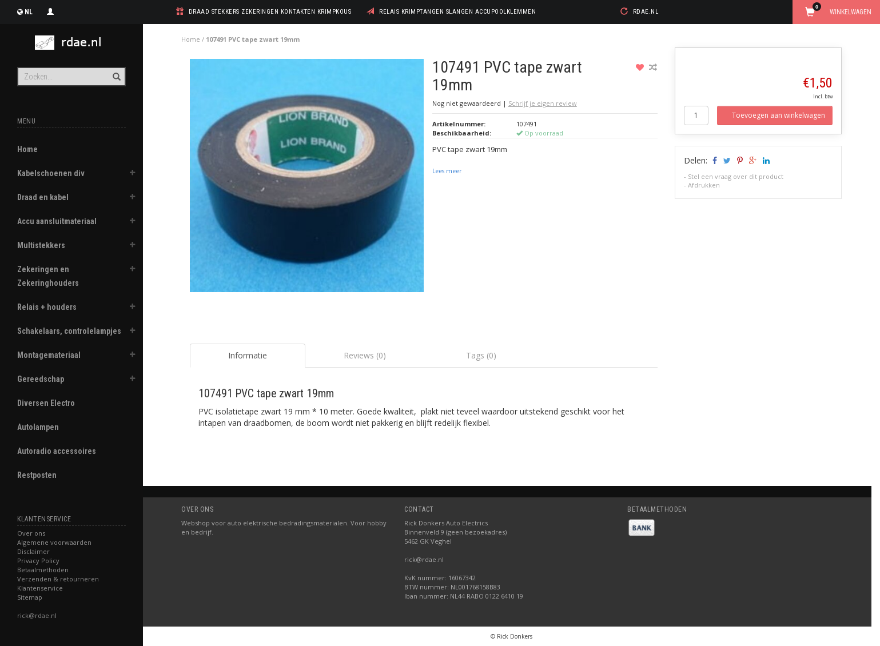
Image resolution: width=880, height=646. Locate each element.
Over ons (31, 533)
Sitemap (29, 597)
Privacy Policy (38, 560)
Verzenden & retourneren (58, 579)
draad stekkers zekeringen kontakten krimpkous (270, 11)
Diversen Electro (46, 403)
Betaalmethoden (43, 569)
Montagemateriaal (49, 355)
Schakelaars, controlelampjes (69, 331)
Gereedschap (40, 379)
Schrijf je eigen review (542, 103)
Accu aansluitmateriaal (57, 221)
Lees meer (446, 171)
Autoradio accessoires (56, 451)
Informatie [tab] (247, 355)
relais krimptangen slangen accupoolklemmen (457, 11)
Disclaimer (33, 551)
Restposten (37, 475)
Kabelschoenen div (51, 173)
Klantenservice (40, 588)
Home (27, 149)
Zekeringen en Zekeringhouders (48, 276)
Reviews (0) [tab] (365, 355)
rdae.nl (646, 11)
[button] (132, 174)
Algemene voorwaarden (54, 542)
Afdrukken (704, 185)
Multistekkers (41, 245)
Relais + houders (47, 307)
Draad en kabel (43, 197)
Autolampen (38, 427)
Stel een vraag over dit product (735, 176)
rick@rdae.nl (37, 615)
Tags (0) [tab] (481, 355)
